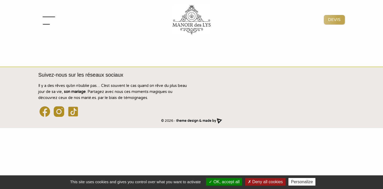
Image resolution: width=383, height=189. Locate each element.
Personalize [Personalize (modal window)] (302, 182)
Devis (334, 19)
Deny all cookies (265, 182)
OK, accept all (224, 182)
